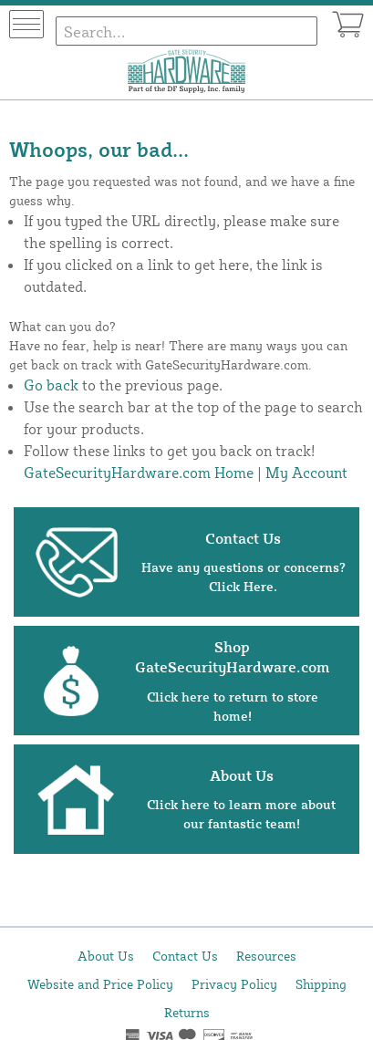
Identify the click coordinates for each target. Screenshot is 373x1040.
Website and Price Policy (100, 984)
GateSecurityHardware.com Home (139, 472)
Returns (187, 1012)
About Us (106, 955)
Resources (266, 955)
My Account (306, 472)
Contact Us (185, 955)
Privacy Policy (234, 984)
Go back (51, 385)
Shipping (321, 984)
